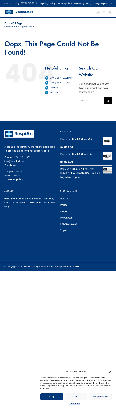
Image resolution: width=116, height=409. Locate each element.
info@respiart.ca (103, 3)
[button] (110, 371)
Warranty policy (82, 3)
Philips (63, 205)
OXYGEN (54, 87)
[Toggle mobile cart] (98, 12)
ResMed (64, 198)
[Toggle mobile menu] (110, 12)
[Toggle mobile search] (104, 12)
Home (7, 26)
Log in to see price (70, 177)
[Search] (108, 100)
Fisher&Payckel (69, 224)
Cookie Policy (74, 403)
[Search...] (91, 100)
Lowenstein (66, 217)
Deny (75, 396)
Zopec (64, 230)
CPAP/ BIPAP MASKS (59, 82)
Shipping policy (47, 3)
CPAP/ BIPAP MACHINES (61, 77)
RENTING (54, 92)
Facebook (10, 165)
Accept (51, 396)
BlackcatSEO (73, 266)
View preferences (100, 396)
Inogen (64, 211)
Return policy (65, 3)
